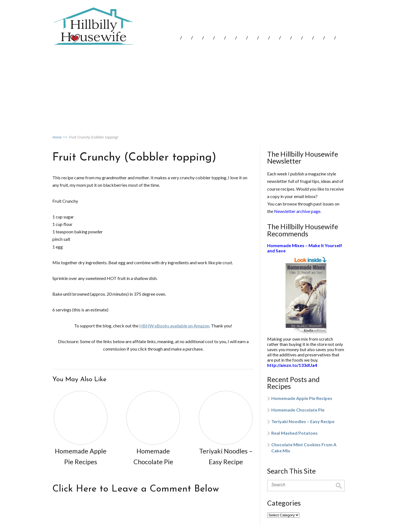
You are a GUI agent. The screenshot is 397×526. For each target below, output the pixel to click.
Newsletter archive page (297, 211)
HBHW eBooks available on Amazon (174, 325)
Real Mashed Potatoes (294, 433)
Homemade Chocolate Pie (297, 409)
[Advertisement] (198, 89)
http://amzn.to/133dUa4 (292, 365)
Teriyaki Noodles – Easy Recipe (302, 421)
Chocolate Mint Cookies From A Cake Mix (303, 447)
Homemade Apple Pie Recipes (301, 398)
